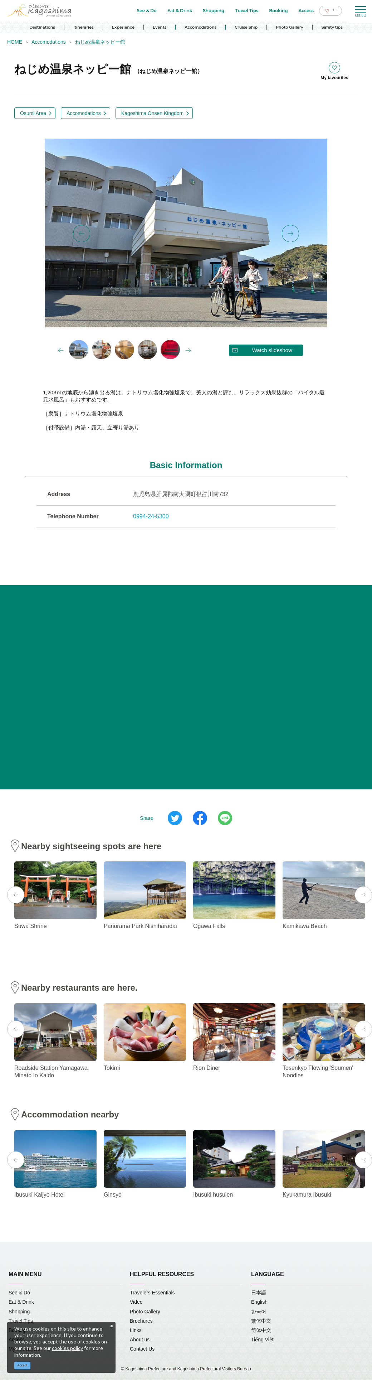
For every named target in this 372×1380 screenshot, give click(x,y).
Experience (123, 27)
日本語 (258, 1292)
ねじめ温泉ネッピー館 (100, 42)
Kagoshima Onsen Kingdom (152, 113)
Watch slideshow (272, 350)
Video (136, 1302)
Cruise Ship (246, 27)
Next (290, 233)
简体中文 (261, 1330)
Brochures (141, 1321)
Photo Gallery (289, 27)
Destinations (42, 27)
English (259, 1302)
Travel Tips (21, 1321)
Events (159, 27)
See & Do (19, 1292)
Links (136, 1330)
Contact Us (142, 1349)
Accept (23, 1365)
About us (140, 1339)
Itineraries (83, 27)
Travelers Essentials (152, 1292)
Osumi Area (33, 113)
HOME (14, 42)
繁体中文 (261, 1321)
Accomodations (200, 27)
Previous (81, 233)
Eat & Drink (21, 1302)
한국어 (258, 1311)
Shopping (19, 1311)
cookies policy (67, 1348)
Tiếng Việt (262, 1339)
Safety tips (332, 27)
